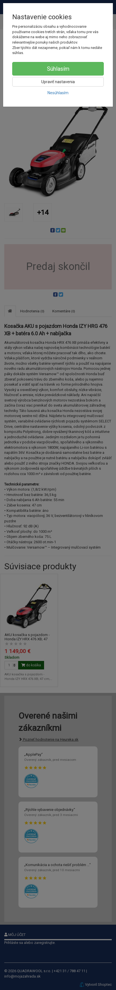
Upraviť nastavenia (58, 82)
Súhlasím (58, 68)
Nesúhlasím (58, 93)
